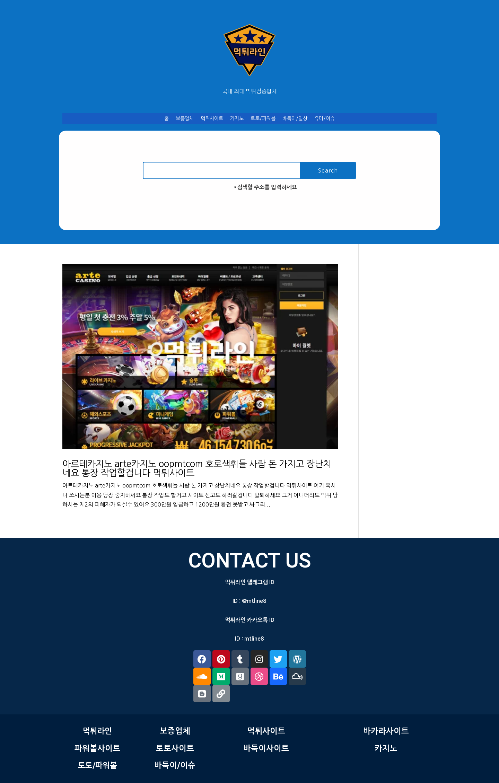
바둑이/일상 (294, 118)
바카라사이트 (386, 731)
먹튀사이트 (212, 118)
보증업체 (185, 118)
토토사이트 (175, 748)
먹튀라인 (97, 731)
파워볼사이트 (97, 748)
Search (328, 170)
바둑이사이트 (266, 748)
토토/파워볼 (263, 118)
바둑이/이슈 (174, 765)
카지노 (237, 118)
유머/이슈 (324, 118)
